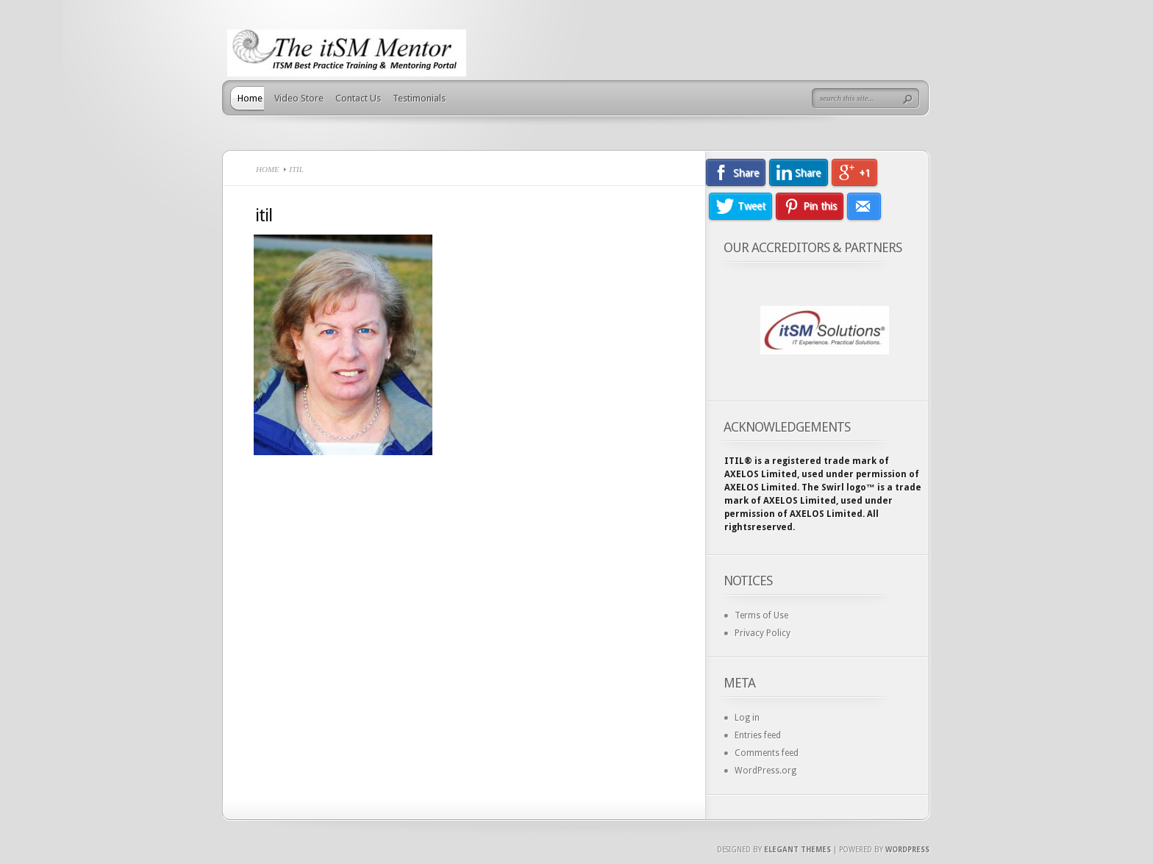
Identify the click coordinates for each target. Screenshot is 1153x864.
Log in (747, 718)
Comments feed (767, 753)
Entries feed (758, 735)
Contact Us (358, 98)
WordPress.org (765, 770)
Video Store (299, 98)
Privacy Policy (762, 633)
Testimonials (419, 98)
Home (250, 98)
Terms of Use (761, 615)
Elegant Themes (797, 850)
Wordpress (907, 850)
